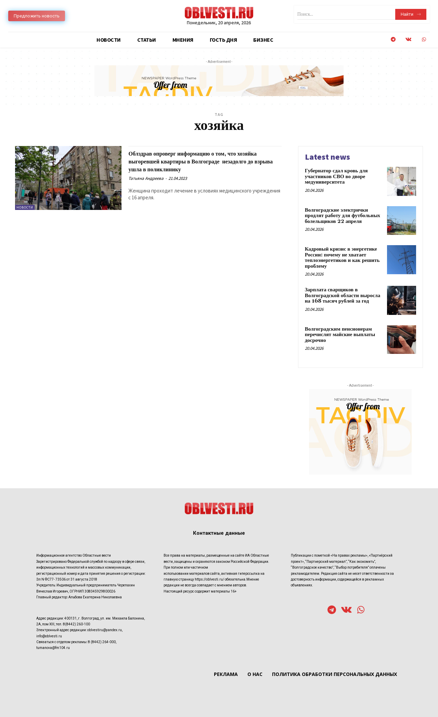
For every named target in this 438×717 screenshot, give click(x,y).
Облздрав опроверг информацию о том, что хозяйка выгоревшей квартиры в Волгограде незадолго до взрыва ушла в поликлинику (201, 161)
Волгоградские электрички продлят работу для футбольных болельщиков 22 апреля (342, 216)
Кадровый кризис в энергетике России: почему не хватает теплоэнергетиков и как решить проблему (342, 257)
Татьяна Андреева (146, 178)
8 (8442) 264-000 (102, 642)
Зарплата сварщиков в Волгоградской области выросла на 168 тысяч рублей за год (343, 295)
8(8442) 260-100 (76, 624)
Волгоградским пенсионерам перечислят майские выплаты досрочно (340, 335)
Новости (24, 207)
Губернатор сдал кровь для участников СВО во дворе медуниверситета (336, 176)
